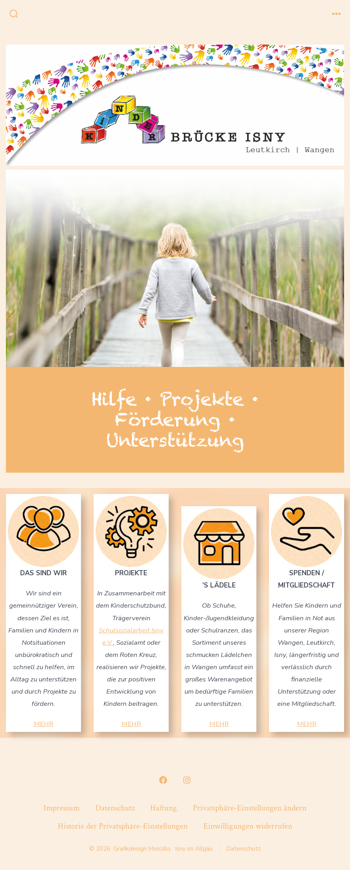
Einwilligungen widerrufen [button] (247, 826)
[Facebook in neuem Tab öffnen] (163, 780)
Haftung (163, 808)
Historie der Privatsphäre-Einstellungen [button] (123, 826)
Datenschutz (115, 808)
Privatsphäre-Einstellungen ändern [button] (250, 808)
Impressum (61, 808)
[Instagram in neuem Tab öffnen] (187, 780)
